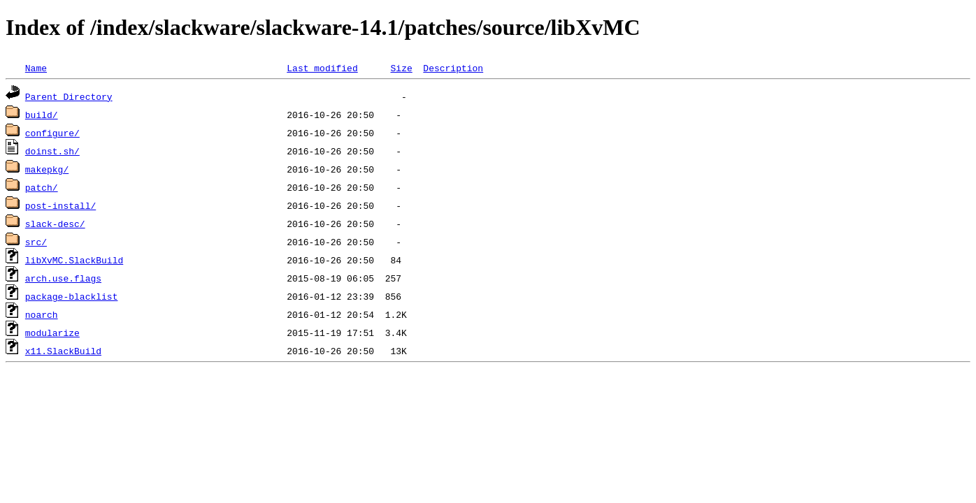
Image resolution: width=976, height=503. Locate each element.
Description (453, 67)
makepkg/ (47, 169)
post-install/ (60, 205)
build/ (41, 114)
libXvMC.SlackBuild (74, 260)
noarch (41, 314)
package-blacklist (71, 296)
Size (401, 67)
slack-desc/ (55, 223)
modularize (52, 332)
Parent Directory (69, 96)
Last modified (322, 67)
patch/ (41, 187)
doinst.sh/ (52, 151)
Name (36, 67)
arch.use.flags (63, 278)
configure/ (52, 132)
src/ (36, 241)
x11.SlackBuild (63, 350)
